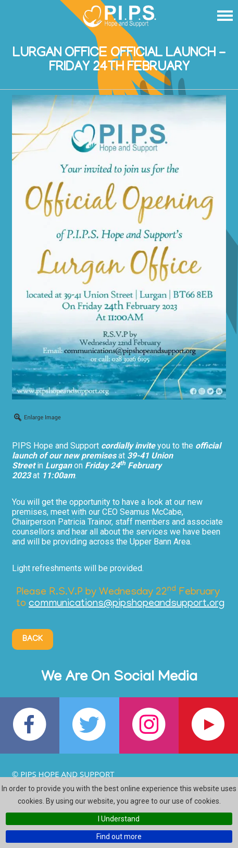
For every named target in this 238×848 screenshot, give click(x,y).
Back (32, 639)
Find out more (119, 836)
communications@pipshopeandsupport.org (126, 604)
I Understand (119, 819)
